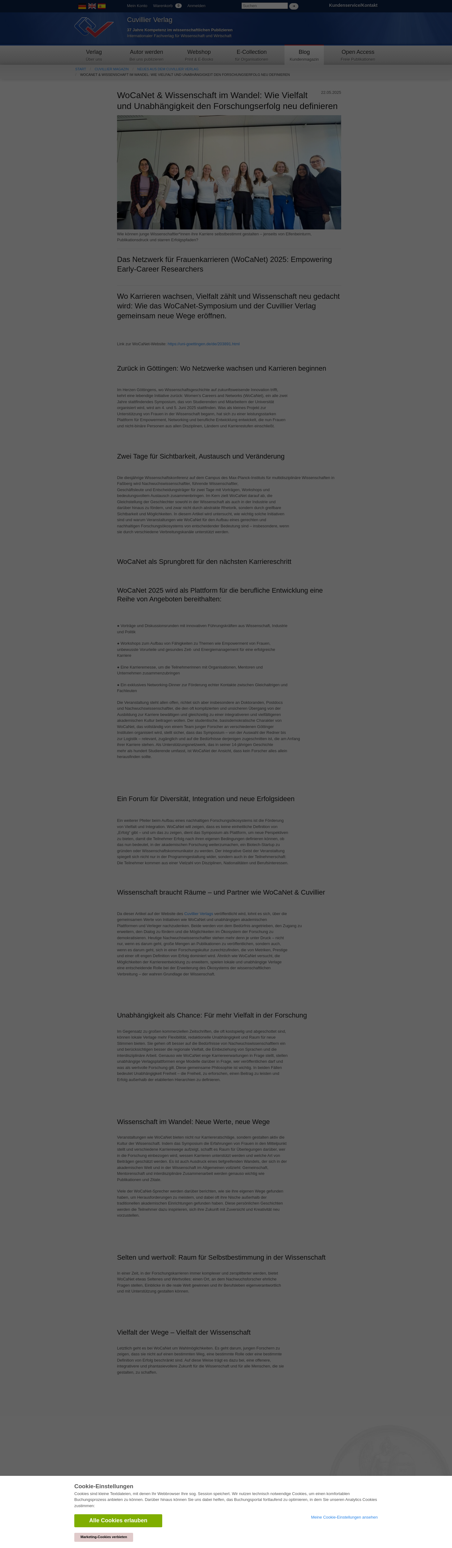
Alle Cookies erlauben (118, 1520)
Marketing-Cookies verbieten (103, 1537)
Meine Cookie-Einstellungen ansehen (344, 1517)
